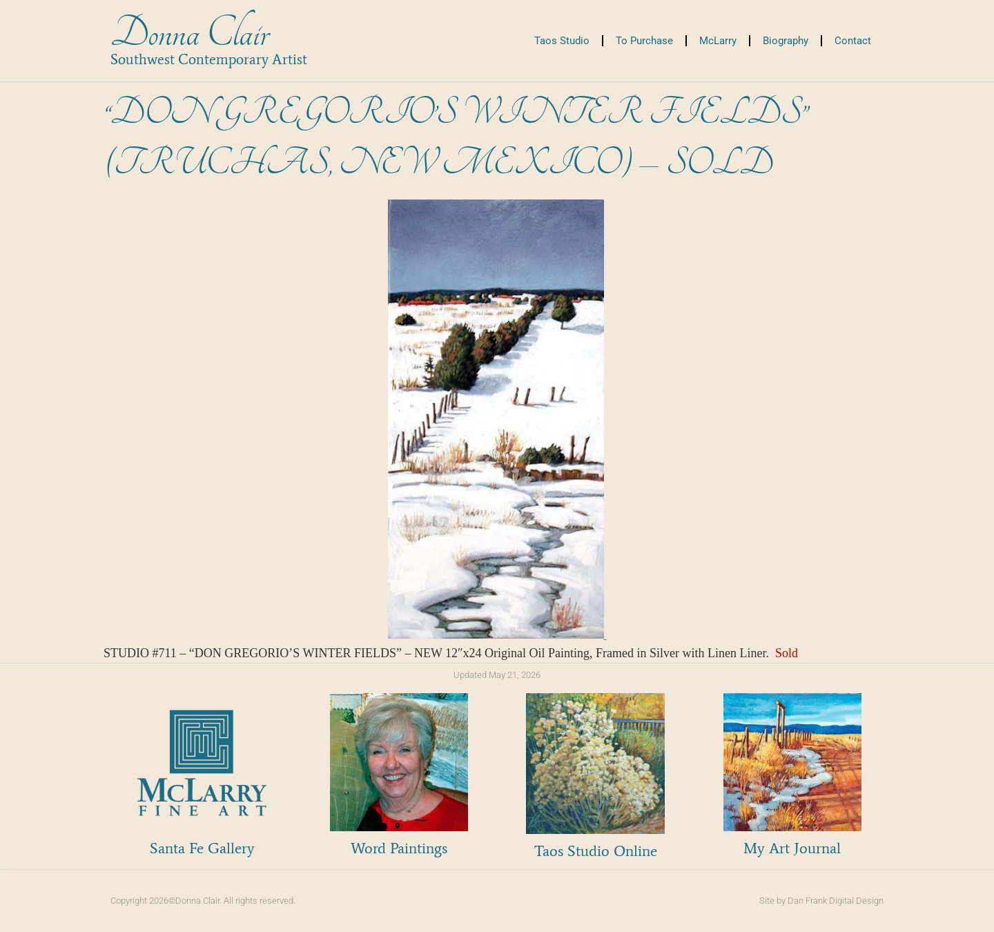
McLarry (718, 41)
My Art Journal (792, 848)
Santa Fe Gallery (202, 848)
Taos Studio (561, 41)
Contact (853, 41)
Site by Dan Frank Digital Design (821, 900)
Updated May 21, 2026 (497, 675)
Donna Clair (189, 33)
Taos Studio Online (595, 851)
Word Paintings (399, 848)
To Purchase (644, 41)
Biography (785, 41)
